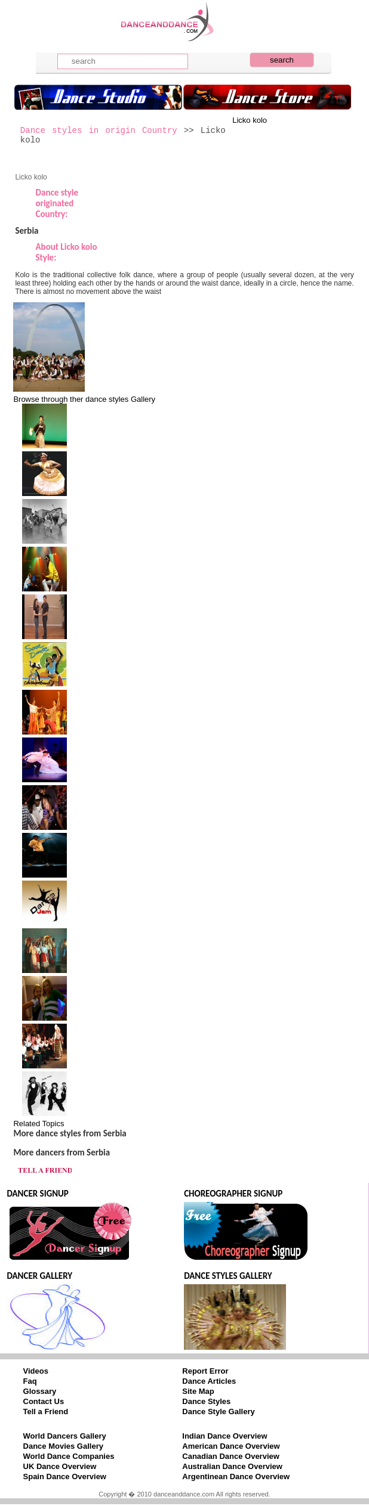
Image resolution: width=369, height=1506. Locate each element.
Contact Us (43, 1401)
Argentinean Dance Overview (236, 1476)
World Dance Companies (69, 1456)
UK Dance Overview (60, 1466)
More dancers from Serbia (61, 1152)
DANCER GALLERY (39, 1276)
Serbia (26, 230)
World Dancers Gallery (64, 1435)
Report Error (205, 1370)
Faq (30, 1381)
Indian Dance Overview (224, 1435)
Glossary (40, 1391)
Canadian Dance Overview (230, 1456)
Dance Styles (206, 1401)
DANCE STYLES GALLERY (228, 1276)
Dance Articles (209, 1381)
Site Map (198, 1391)
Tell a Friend (46, 1411)
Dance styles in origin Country (98, 130)
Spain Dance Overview (64, 1476)
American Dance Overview (230, 1446)
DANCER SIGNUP (37, 1193)
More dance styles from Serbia (69, 1133)
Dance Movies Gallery (63, 1446)
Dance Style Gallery (218, 1411)
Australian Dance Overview (232, 1466)
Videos (35, 1370)
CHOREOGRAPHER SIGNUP (233, 1193)
